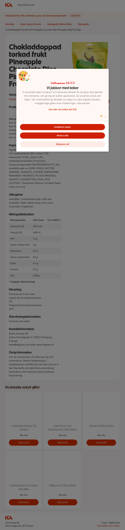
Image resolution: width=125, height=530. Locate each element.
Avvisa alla (62, 135)
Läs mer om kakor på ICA (63, 109)
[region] (62, 110)
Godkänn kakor (62, 126)
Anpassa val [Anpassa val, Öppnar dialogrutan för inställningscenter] (62, 144)
